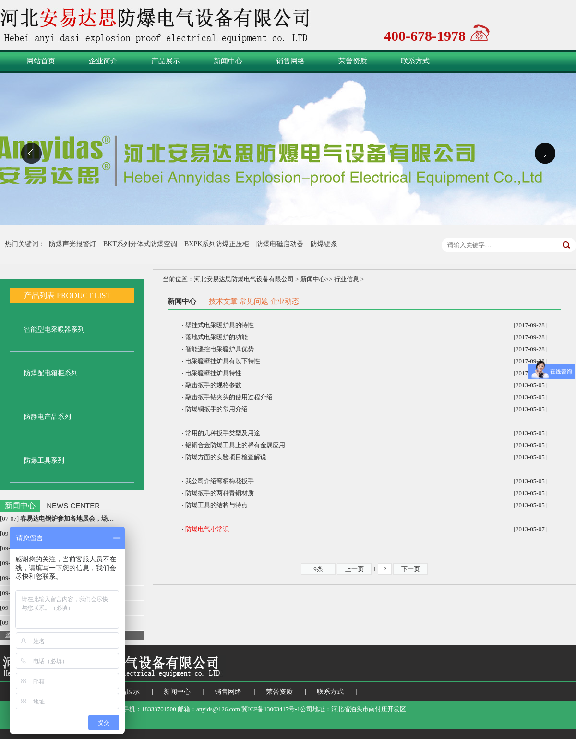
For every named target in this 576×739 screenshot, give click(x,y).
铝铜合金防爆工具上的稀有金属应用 (235, 445)
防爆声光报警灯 (72, 244)
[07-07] (57, 518)
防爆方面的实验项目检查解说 (225, 457)
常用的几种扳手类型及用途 (222, 433)
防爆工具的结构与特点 (216, 505)
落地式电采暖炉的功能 (216, 337)
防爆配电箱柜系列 (51, 373)
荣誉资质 (352, 61)
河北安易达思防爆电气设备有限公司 (244, 279)
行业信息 (346, 279)
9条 (318, 568)
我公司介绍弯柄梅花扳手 (219, 481)
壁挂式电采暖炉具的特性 (219, 325)
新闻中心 (228, 61)
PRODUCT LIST (83, 295)
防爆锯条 (324, 244)
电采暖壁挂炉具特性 (213, 373)
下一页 (410, 568)
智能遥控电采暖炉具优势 (219, 349)
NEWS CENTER (73, 505)
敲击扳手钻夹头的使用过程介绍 (229, 397)
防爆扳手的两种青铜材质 (219, 493)
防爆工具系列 (44, 460)
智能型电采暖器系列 (54, 329)
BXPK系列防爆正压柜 (216, 244)
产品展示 (165, 61)
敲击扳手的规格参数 (213, 385)
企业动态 (284, 301)
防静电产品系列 (47, 416)
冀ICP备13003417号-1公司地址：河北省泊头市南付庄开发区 (326, 709)
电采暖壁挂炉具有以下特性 (222, 361)
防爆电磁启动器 (279, 244)
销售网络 (290, 61)
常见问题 (254, 301)
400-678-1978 (425, 35)
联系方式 (415, 61)
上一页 (354, 568)
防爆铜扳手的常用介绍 (216, 409)
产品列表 (39, 295)
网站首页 (40, 61)
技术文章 (223, 301)
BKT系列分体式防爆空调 (140, 244)
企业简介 (103, 61)
